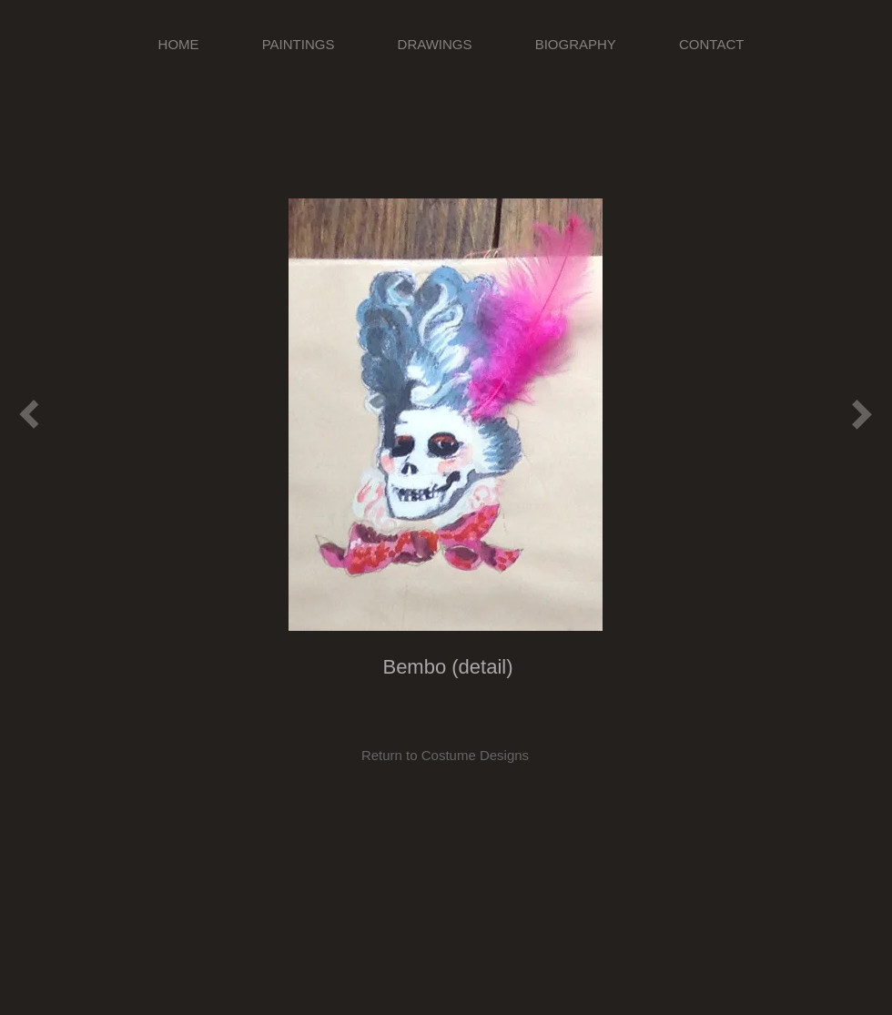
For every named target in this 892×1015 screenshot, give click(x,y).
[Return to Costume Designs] (445, 755)
